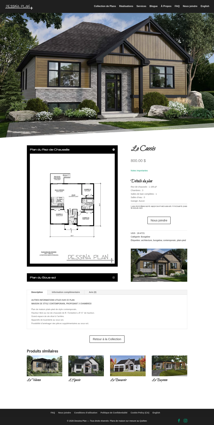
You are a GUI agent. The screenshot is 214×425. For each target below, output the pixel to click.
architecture (146, 240)
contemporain (169, 240)
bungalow (157, 240)
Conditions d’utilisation (85, 412)
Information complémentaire (66, 292)
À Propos (166, 7)
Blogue (154, 7)
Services (141, 7)
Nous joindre (190, 7)
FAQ (177, 7)
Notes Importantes (139, 170)
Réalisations (126, 7)
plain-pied (181, 240)
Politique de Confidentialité (114, 412)
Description (37, 292)
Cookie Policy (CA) (140, 412)
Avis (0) (92, 292)
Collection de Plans (105, 7)
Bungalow (145, 237)
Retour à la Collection (107, 339)
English (205, 7)
